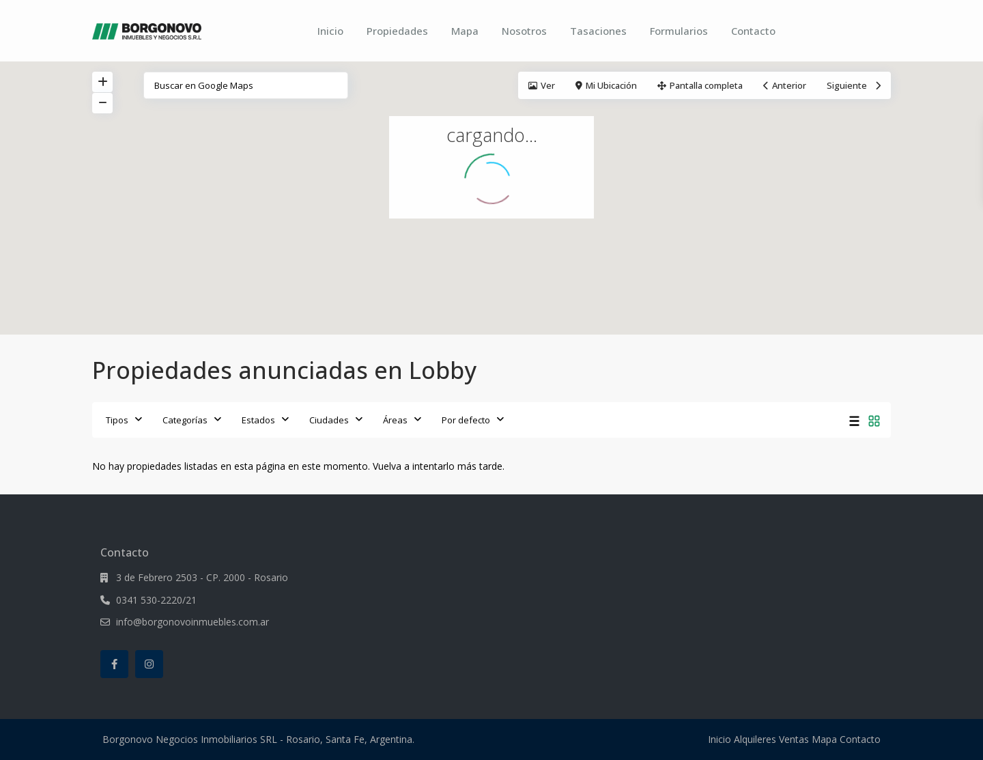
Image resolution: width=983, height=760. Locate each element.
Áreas (395, 420)
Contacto (753, 31)
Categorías (185, 420)
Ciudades (329, 420)
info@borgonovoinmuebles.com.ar (192, 621)
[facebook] (114, 664)
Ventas (794, 739)
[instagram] (149, 664)
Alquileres (755, 739)
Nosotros (524, 31)
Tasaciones (598, 31)
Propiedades (397, 31)
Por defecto (466, 420)
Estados (258, 420)
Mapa (465, 31)
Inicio (330, 31)
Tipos (117, 420)
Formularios (679, 31)
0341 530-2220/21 (156, 599)
